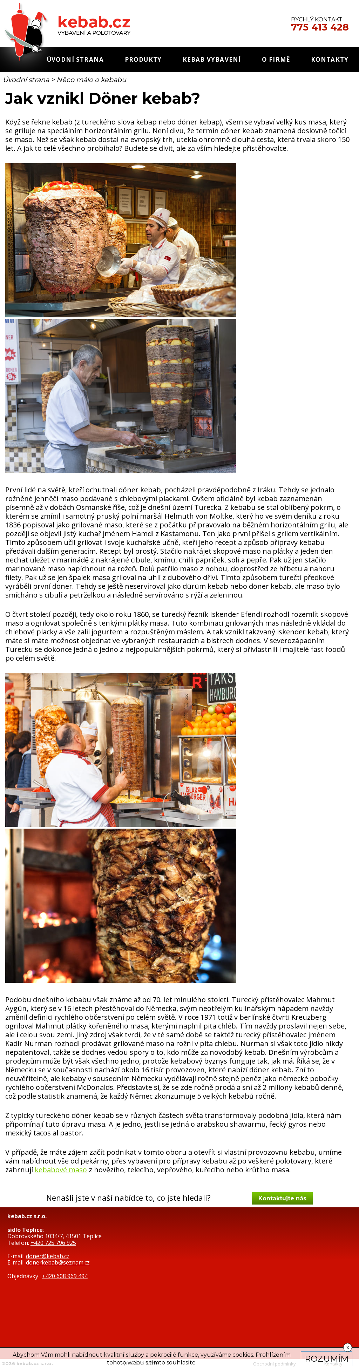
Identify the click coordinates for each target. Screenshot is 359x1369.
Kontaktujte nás (282, 1198)
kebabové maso (61, 1169)
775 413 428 (320, 27)
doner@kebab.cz (47, 1256)
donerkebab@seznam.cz (58, 1262)
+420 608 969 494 (65, 1276)
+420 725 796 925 (53, 1243)
